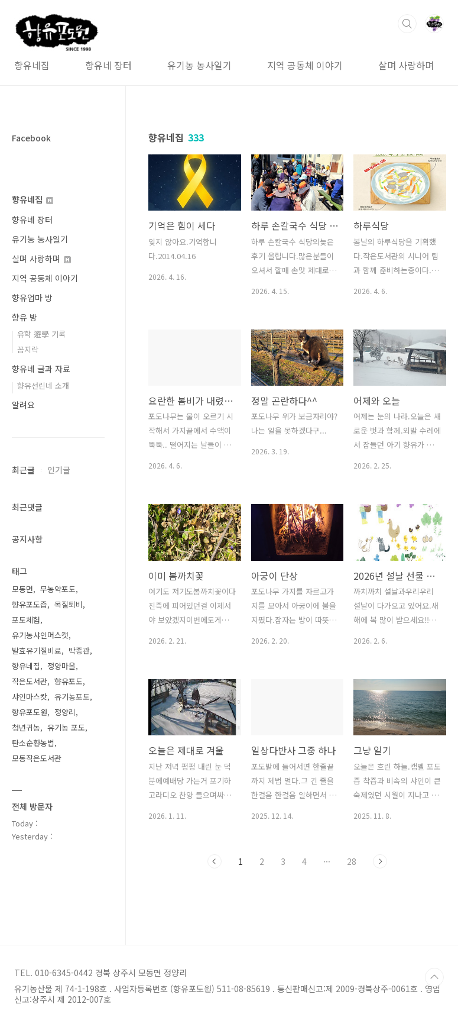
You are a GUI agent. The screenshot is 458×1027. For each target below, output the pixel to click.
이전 (214, 861)
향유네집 (32, 65)
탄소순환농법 (33, 742)
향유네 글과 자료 (41, 368)
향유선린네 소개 (43, 385)
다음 (380, 861)
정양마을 (61, 665)
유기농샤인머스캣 (40, 635)
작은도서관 (29, 681)
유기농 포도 (66, 727)
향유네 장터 (108, 65)
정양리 (65, 712)
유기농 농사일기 (199, 65)
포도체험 (26, 619)
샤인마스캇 (29, 696)
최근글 (23, 470)
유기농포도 (72, 696)
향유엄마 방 (32, 297)
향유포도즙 (29, 604)
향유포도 (68, 681)
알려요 (23, 405)
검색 (407, 24)
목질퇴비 (68, 604)
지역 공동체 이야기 (305, 65)
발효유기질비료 (36, 650)
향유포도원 (29, 712)
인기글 (58, 470)
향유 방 (24, 317)
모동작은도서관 (36, 758)
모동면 (22, 589)
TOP (434, 977)
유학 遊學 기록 (41, 334)
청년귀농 (26, 727)
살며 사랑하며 (406, 65)
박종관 (79, 650)
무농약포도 (58, 589)
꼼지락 (27, 349)
